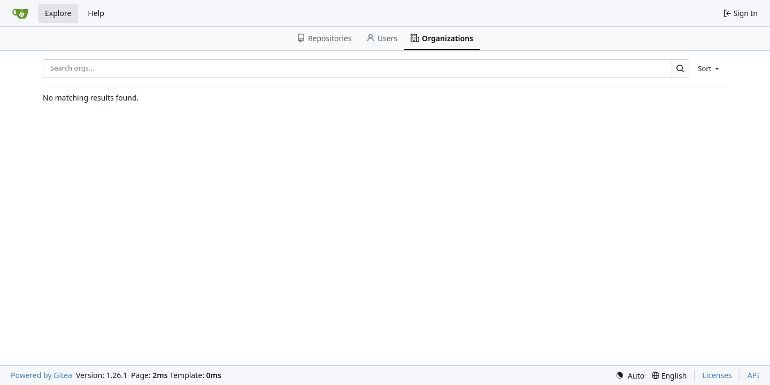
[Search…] (680, 68)
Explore (58, 13)
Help (96, 13)
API (753, 375)
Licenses (717, 375)
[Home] (20, 13)
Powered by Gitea (41, 375)
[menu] (709, 68)
